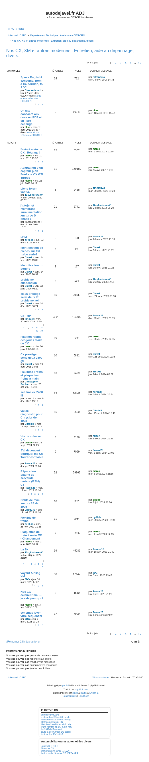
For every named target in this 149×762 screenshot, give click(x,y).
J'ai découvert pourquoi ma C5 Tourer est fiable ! (31, 455)
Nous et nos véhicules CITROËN (30, 98)
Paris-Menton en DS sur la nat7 (56, 727)
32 (37, 330)
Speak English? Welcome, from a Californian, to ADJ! (31, 82)
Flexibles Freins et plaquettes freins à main (31, 375)
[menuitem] (11, 28)
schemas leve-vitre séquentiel (31, 614)
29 (32, 327)
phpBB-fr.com (81, 689)
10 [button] (139, 63)
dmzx (75, 693)
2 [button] (115, 63)
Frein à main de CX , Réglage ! (31, 151)
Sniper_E (93, 693)
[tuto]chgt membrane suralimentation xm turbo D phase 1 (31, 212)
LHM (23, 237)
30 (37, 327)
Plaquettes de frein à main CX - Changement (31, 535)
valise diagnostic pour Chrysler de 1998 (31, 415)
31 (42, 327)
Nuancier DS (47, 748)
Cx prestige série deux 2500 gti (31, 358)
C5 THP (25, 315)
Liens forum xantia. (28, 190)
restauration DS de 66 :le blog (56, 719)
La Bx (24, 549)
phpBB (65, 685)
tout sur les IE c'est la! (52, 734)
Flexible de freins (28, 519)
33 (42, 330)
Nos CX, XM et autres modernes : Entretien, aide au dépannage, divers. (70, 53)
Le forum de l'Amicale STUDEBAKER (59, 753)
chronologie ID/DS (50, 714)
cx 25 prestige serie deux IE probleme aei (30, 297)
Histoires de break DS (52, 722)
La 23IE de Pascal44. (51, 729)
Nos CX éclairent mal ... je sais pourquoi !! (31, 596)
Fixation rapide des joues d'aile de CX (31, 340)
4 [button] (125, 63)
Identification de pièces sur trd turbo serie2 (31, 251)
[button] (103, 62)
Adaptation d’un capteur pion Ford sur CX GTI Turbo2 (31, 172)
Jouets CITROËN (49, 746)
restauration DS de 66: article (55, 717)
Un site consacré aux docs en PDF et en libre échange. (31, 117)
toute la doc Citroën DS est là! (56, 732)
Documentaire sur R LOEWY (55, 751)
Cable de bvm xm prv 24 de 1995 (30, 503)
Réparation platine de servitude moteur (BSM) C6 (30, 478)
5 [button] (130, 63)
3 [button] (120, 63)
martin (83, 693)
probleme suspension (28, 281)
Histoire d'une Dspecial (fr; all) (56, 724)
